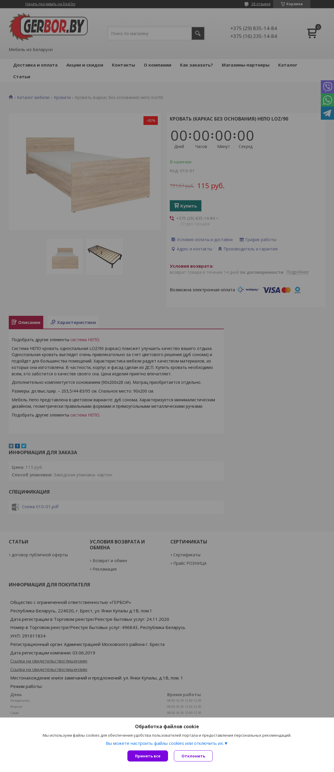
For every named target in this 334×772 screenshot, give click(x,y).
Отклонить (193, 756)
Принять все (147, 756)
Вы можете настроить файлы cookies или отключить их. (165, 743)
